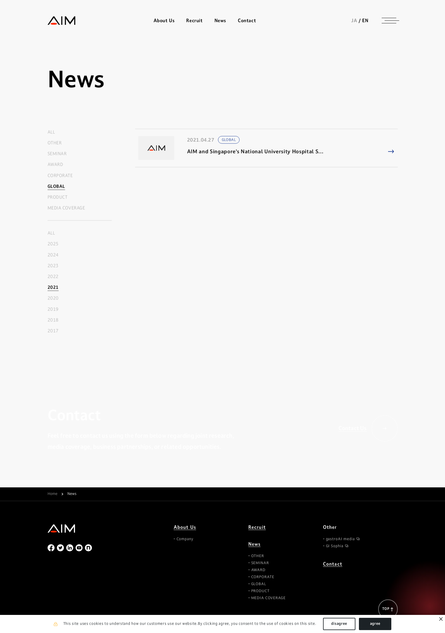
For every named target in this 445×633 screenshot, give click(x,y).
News (254, 544)
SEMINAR (57, 154)
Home (52, 494)
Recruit (194, 20)
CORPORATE (60, 175)
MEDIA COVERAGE (66, 208)
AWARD (55, 165)
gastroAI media (340, 539)
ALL (51, 132)
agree (375, 623)
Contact (247, 20)
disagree (339, 623)
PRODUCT (58, 197)
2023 (53, 266)
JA (354, 20)
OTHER (55, 143)
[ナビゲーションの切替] (389, 20)
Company (185, 539)
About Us (185, 527)
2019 (53, 309)
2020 (53, 298)
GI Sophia (335, 546)
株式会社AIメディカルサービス (62, 20)
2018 (53, 320)
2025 (53, 244)
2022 (53, 277)
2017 (53, 331)
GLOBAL (56, 186)
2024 (53, 255)
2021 (53, 287)
